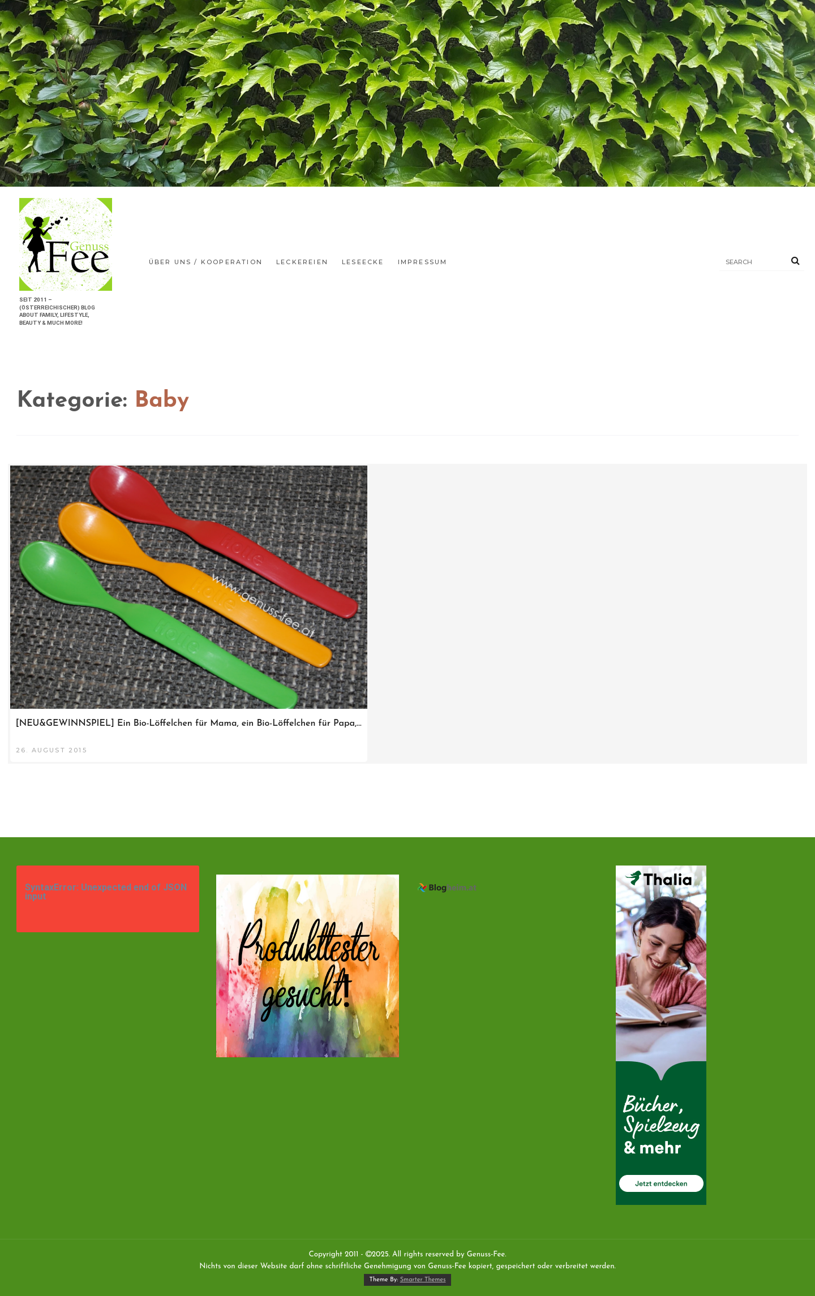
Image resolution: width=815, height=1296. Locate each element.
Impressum (423, 262)
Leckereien (302, 262)
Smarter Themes (423, 1280)
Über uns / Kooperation (206, 262)
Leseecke (363, 262)
